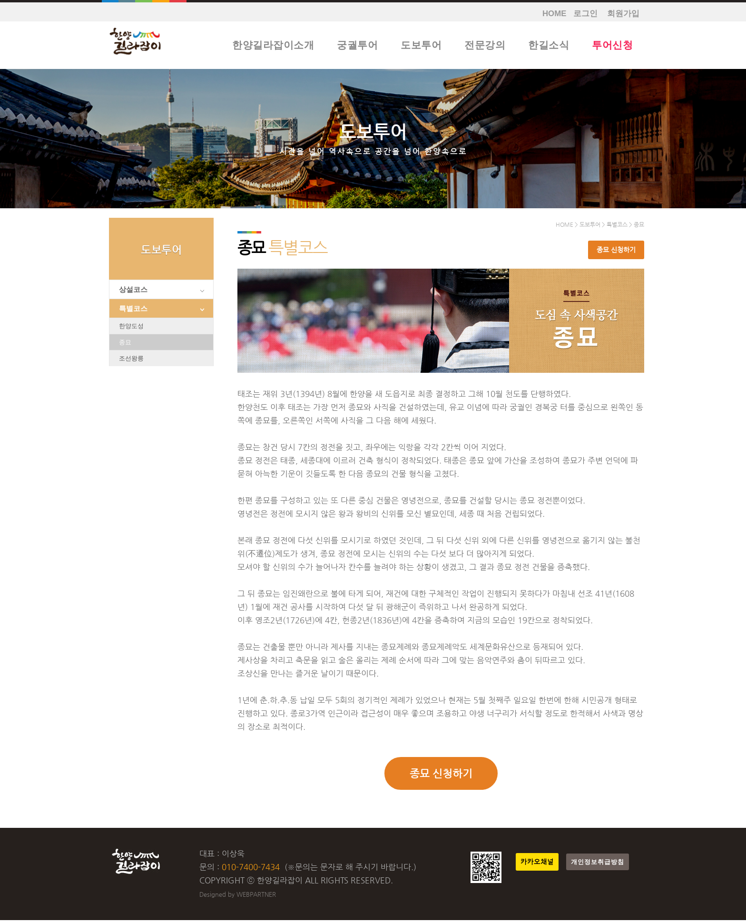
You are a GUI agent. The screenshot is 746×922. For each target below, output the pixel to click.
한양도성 (131, 327)
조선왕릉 (131, 360)
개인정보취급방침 (597, 863)
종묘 (125, 344)
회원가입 (623, 13)
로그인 (585, 13)
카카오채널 (537, 864)
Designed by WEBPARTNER (237, 896)
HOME (554, 13)
